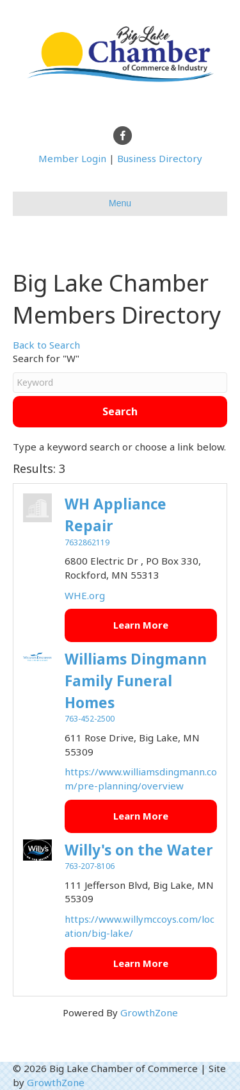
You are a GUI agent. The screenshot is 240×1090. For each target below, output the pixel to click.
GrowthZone (149, 1012)
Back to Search (46, 344)
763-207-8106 (90, 866)
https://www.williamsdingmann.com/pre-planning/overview (141, 778)
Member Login (72, 158)
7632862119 (87, 542)
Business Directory (159, 158)
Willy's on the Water (138, 850)
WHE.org (85, 595)
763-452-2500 (90, 718)
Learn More (140, 624)
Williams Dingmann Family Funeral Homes (136, 681)
